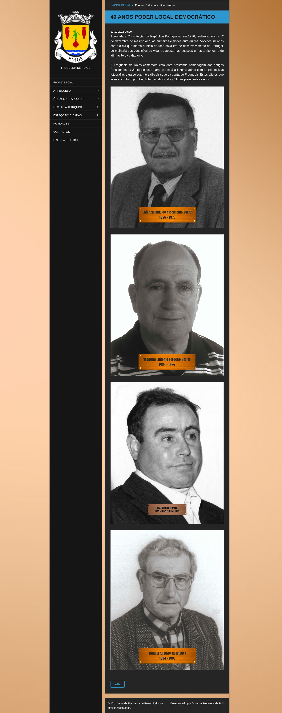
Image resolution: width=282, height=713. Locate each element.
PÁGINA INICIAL (63, 82)
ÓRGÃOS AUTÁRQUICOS (69, 98)
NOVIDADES (61, 123)
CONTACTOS (61, 131)
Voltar (117, 684)
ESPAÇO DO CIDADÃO (67, 115)
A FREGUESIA (62, 90)
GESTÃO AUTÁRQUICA (68, 107)
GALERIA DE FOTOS (66, 139)
